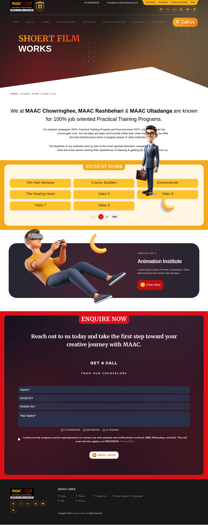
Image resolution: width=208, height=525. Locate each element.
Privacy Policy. (127, 441)
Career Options (121, 496)
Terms (81, 496)
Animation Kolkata (79, 514)
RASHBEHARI (93, 429)
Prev (93, 217)
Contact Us (101, 496)
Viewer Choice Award (179, 2)
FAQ (62, 501)
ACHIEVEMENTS (155, 23)
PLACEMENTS (135, 23)
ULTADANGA (112, 429)
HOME (15, 23)
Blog (193, 2)
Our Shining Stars (60, 23)
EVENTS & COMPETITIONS (110, 23)
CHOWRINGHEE (72, 429)
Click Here (150, 284)
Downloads (150, 2)
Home (63, 496)
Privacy (81, 501)
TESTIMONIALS (83, 23)
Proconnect (163, 2)
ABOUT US (27, 23)
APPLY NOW (104, 455)
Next (115, 217)
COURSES (41, 23)
